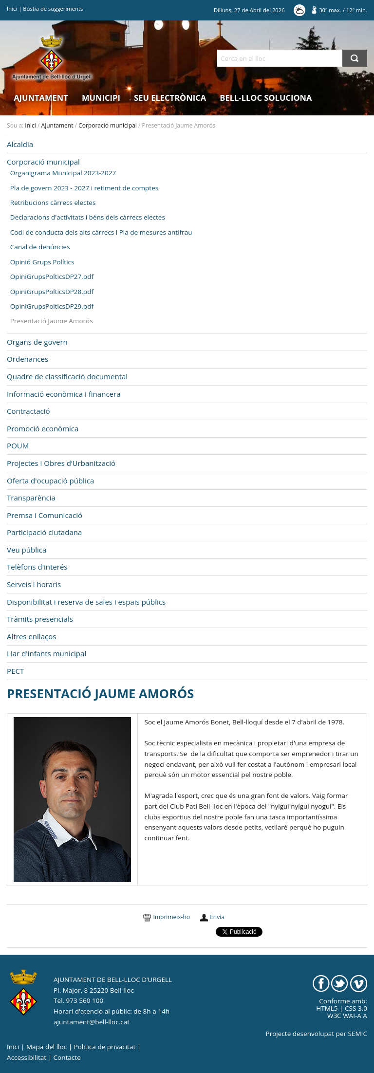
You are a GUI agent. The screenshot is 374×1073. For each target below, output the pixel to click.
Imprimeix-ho (171, 917)
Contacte (67, 1057)
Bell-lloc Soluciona (266, 97)
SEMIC (357, 1033)
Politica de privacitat (105, 1046)
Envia (217, 917)
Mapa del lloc (46, 1046)
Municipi (101, 97)
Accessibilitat (26, 1057)
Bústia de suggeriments (53, 8)
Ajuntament (41, 97)
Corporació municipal (107, 125)
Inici (12, 8)
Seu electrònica (170, 97)
